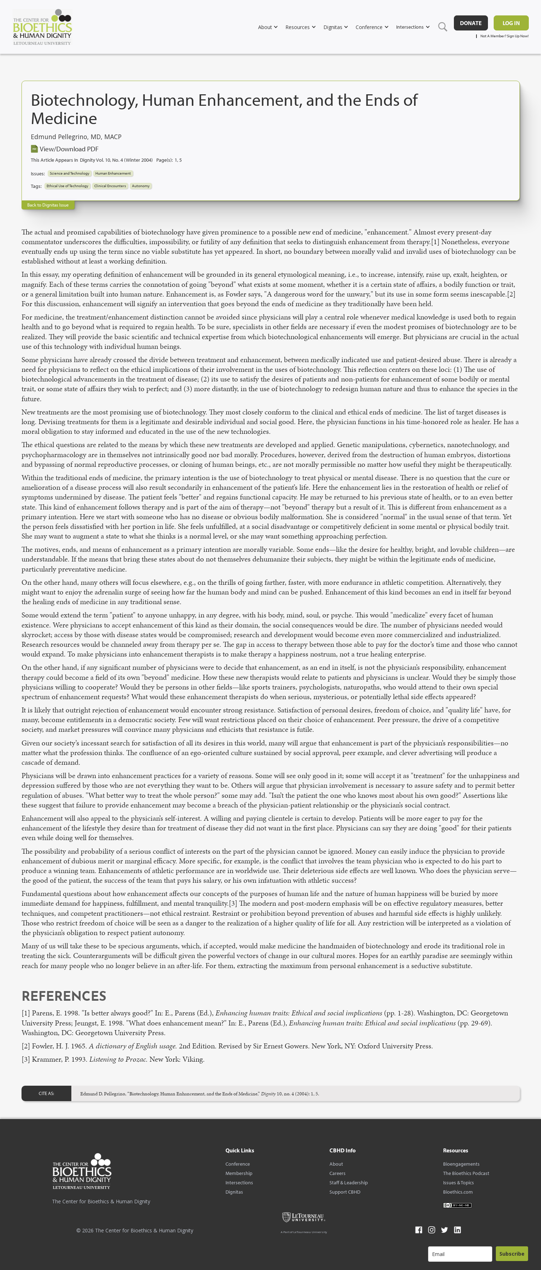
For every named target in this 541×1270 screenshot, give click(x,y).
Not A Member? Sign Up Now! (504, 36)
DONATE (471, 23)
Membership (239, 1173)
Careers (337, 1173)
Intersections (239, 1182)
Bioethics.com (458, 1192)
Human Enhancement (113, 173)
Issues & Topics (458, 1182)
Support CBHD (344, 1192)
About (336, 1164)
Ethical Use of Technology (67, 185)
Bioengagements (461, 1164)
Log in (511, 23)
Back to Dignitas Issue (48, 205)
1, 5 (178, 159)
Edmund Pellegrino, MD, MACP (76, 137)
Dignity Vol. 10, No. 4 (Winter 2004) (116, 159)
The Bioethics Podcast (466, 1173)
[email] (460, 1254)
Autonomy (141, 185)
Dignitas (234, 1192)
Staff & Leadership (348, 1182)
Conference (238, 1164)
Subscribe (512, 1253)
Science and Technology (69, 173)
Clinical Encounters (110, 185)
